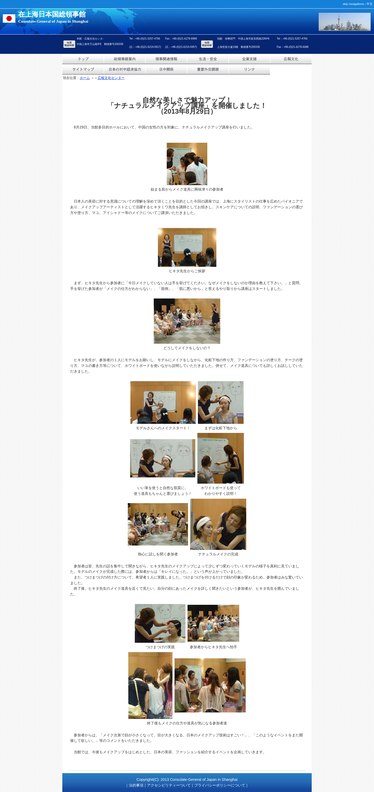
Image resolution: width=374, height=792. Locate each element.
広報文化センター (111, 78)
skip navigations (353, 3)
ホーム (85, 78)
